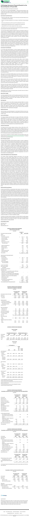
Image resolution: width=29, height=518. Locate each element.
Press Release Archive (9, 511)
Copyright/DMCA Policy (10, 513)
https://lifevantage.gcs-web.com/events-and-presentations (16, 135)
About (4, 511)
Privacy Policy (17, 513)
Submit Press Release (16, 511)
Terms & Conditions (22, 511)
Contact (21, 513)
